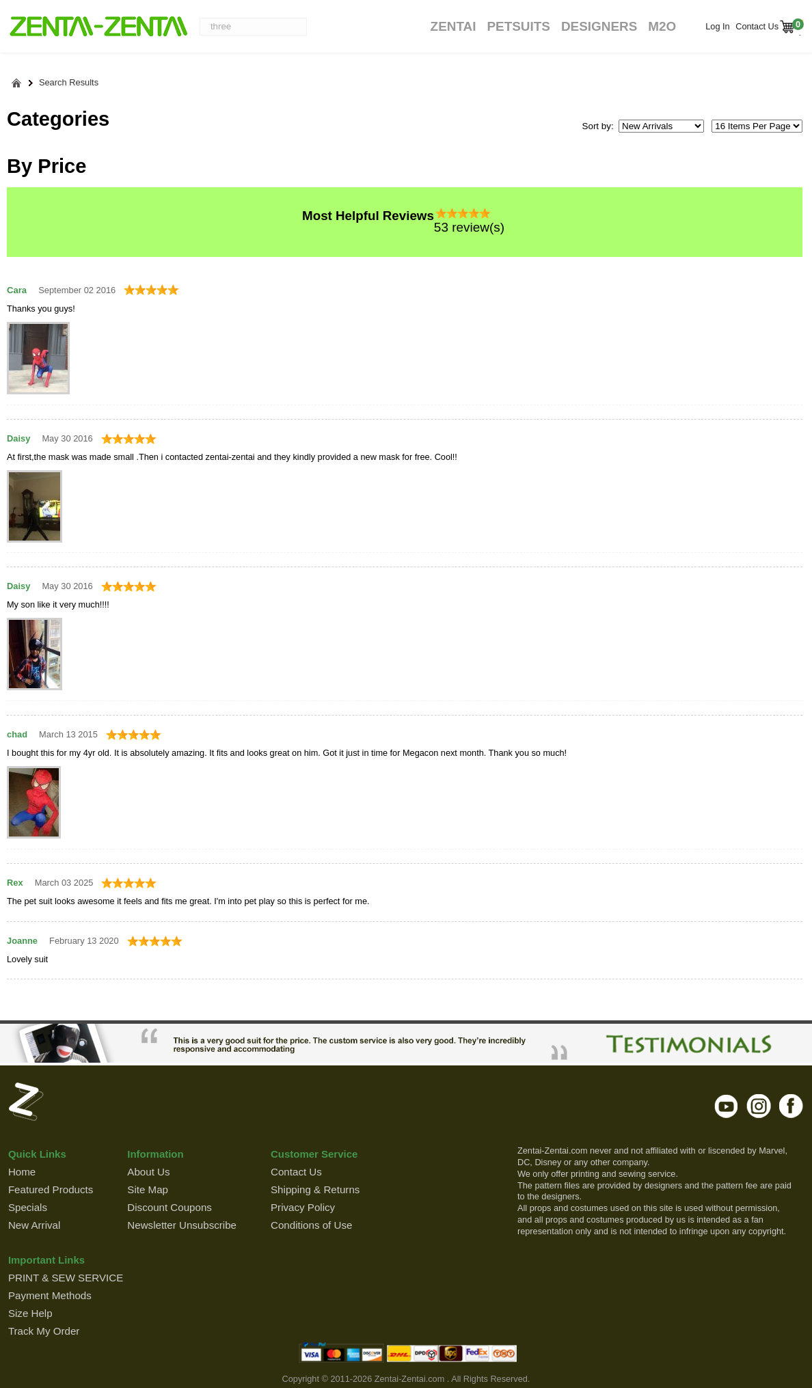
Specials (27, 1207)
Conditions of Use (311, 1225)
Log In (717, 26)
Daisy (18, 438)
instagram (759, 1106)
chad (17, 734)
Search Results (68, 83)
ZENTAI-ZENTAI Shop (98, 27)
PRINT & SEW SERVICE (65, 1277)
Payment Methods (50, 1295)
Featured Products (50, 1189)
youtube (727, 1106)
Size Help (30, 1313)
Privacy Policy (303, 1207)
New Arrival (34, 1225)
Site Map (147, 1189)
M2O (662, 26)
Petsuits (518, 26)
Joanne (22, 941)
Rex (15, 882)
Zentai (453, 26)
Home (22, 1172)
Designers (599, 26)
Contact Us (756, 26)
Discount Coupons (169, 1207)
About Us (148, 1172)
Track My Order (43, 1331)
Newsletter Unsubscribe (181, 1225)
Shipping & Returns (315, 1189)
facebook (791, 1106)
